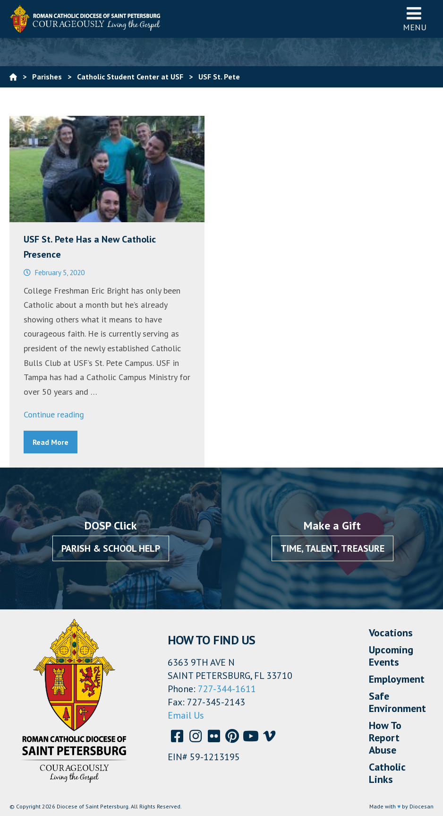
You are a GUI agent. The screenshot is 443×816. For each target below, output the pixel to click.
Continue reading (54, 414)
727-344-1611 (227, 689)
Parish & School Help (110, 548)
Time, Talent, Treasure (332, 548)
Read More (50, 442)
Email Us (186, 715)
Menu (414, 19)
